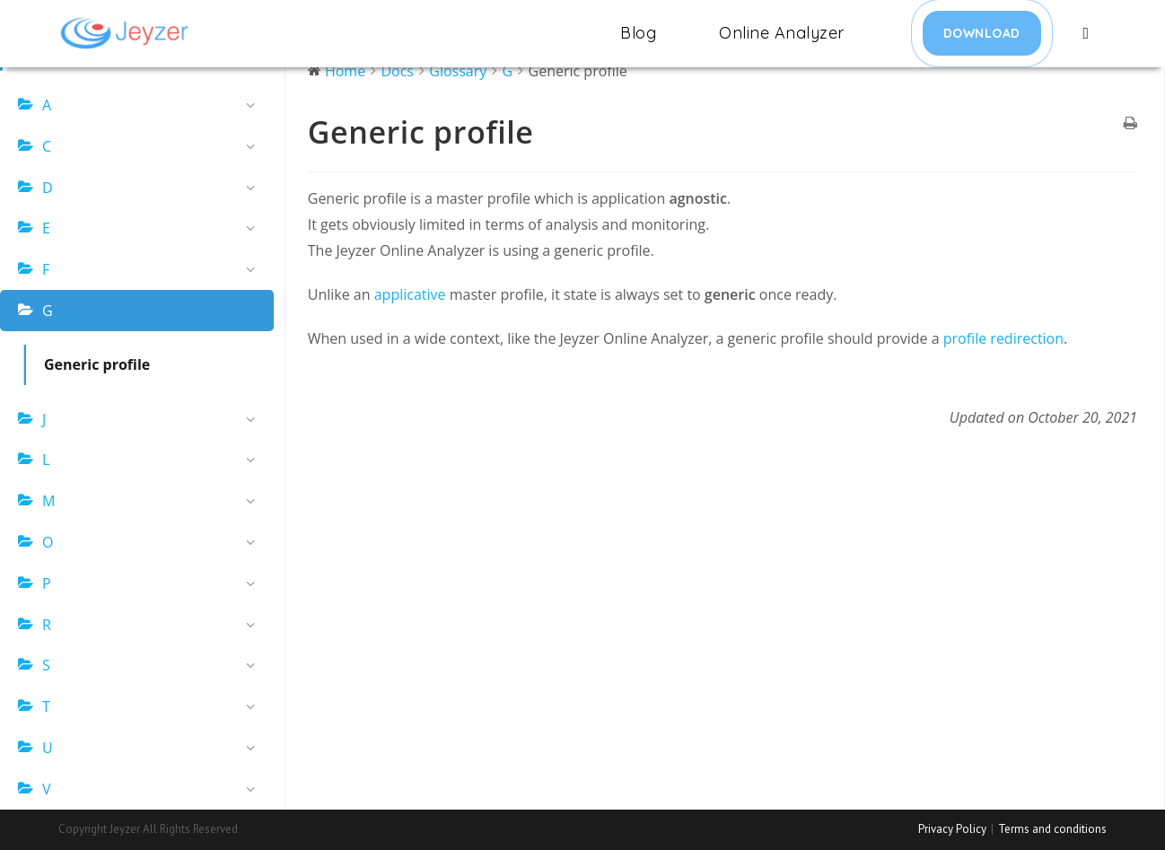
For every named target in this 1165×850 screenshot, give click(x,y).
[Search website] (1086, 33)
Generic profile (97, 364)
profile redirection (1003, 338)
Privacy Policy (952, 829)
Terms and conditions (1052, 829)
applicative (412, 294)
